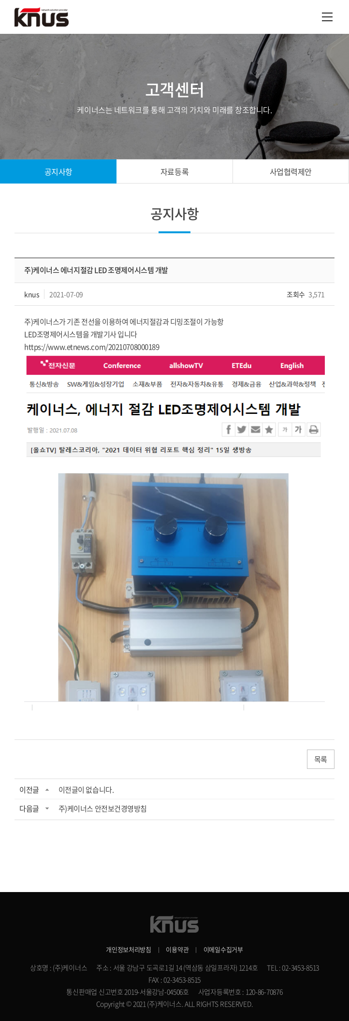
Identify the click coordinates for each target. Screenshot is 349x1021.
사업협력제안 (291, 171)
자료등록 (174, 171)
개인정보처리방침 (128, 949)
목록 (320, 759)
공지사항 (58, 171)
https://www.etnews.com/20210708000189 (91, 346)
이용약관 (177, 949)
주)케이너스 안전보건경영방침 (102, 808)
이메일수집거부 (223, 949)
